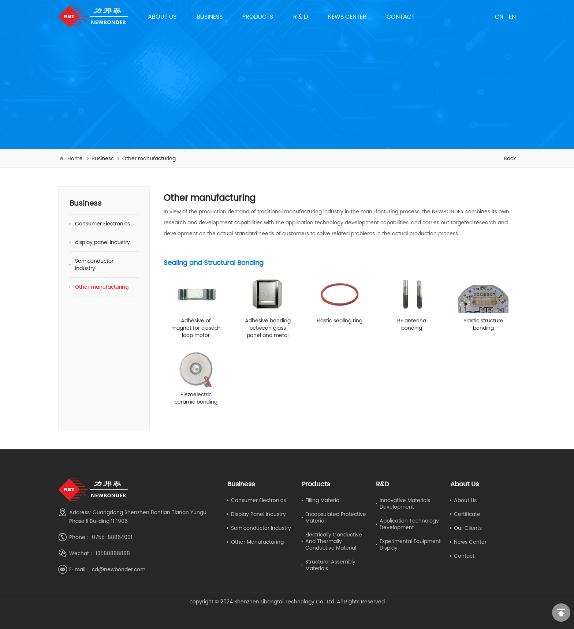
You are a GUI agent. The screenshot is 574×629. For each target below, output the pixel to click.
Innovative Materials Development (405, 503)
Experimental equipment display (410, 544)
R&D (382, 483)
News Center (347, 16)
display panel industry (102, 242)
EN (512, 16)
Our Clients (468, 528)
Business (210, 16)
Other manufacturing (149, 158)
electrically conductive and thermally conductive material (333, 541)
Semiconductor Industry (94, 264)
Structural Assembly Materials (330, 565)
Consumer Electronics (102, 223)
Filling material (322, 500)
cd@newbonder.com (118, 569)
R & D (300, 16)
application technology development (409, 524)
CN (499, 16)
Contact (401, 16)
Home (75, 158)
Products (257, 16)
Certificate (467, 514)
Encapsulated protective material (335, 517)
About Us (162, 16)
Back (510, 158)
